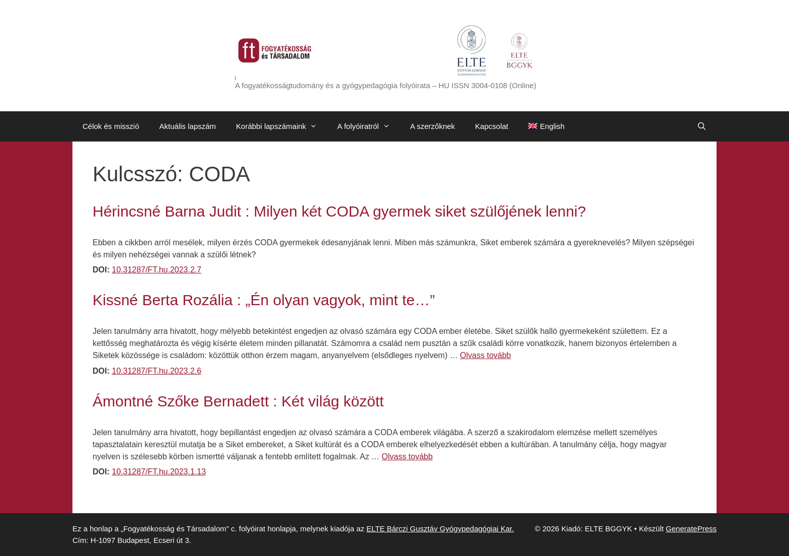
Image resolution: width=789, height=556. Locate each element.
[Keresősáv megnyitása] (702, 126)
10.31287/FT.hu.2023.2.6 (156, 371)
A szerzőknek (432, 126)
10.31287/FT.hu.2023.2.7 (156, 269)
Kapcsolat (491, 126)
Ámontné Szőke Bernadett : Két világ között (238, 401)
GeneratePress (691, 528)
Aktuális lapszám (188, 126)
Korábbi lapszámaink (281, 126)
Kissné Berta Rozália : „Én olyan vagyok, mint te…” (264, 300)
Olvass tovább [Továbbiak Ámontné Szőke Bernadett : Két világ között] (407, 456)
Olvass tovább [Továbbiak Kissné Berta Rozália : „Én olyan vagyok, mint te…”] (485, 355)
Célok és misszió (111, 126)
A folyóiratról (368, 126)
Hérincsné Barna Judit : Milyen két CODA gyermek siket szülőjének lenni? (339, 211)
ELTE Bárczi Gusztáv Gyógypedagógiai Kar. (440, 528)
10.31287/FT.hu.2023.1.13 (159, 471)
